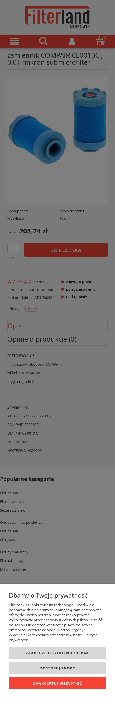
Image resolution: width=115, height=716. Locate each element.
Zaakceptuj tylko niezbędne (57, 653)
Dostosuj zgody (57, 668)
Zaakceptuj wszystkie (57, 683)
